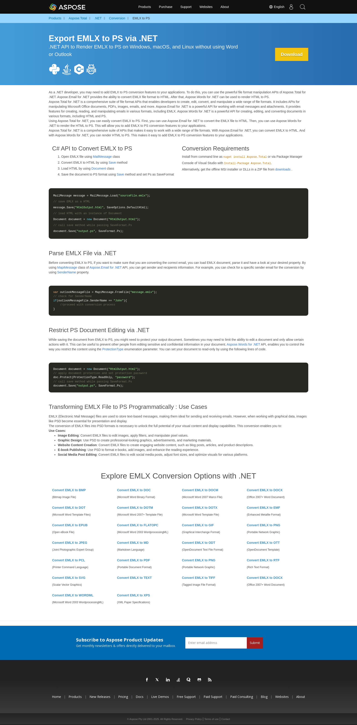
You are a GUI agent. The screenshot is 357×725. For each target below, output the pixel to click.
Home (56, 696)
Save (112, 162)
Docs (139, 696)
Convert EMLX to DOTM (135, 507)
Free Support (186, 696)
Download (292, 54)
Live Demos (160, 696)
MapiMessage (67, 267)
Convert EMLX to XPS (133, 595)
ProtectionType (112, 349)
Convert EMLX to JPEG (69, 542)
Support (185, 7)
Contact (225, 719)
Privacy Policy (193, 719)
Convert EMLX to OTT (263, 542)
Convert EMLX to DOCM (200, 490)
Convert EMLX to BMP (69, 490)
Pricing (123, 696)
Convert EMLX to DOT (68, 507)
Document (99, 168)
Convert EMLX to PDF (133, 560)
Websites (205, 7)
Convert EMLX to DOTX (199, 507)
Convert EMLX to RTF (263, 560)
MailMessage (102, 156)
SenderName (66, 272)
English (276, 7)
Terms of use (211, 719)
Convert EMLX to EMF (263, 507)
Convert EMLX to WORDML (72, 595)
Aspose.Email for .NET (105, 267)
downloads (283, 169)
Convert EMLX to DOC (134, 490)
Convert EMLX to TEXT (134, 578)
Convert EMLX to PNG (263, 525)
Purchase (165, 7)
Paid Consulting (241, 696)
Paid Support (213, 696)
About (225, 7)
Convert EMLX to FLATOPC (137, 525)
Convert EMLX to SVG (68, 578)
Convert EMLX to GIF (198, 525)
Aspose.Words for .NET (243, 344)
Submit (255, 643)
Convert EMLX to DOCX (265, 490)
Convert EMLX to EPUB (70, 525)
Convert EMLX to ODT (198, 542)
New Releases (99, 696)
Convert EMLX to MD (132, 542)
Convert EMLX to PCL (68, 560)
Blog (264, 696)
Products (144, 7)
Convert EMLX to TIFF (198, 578)
